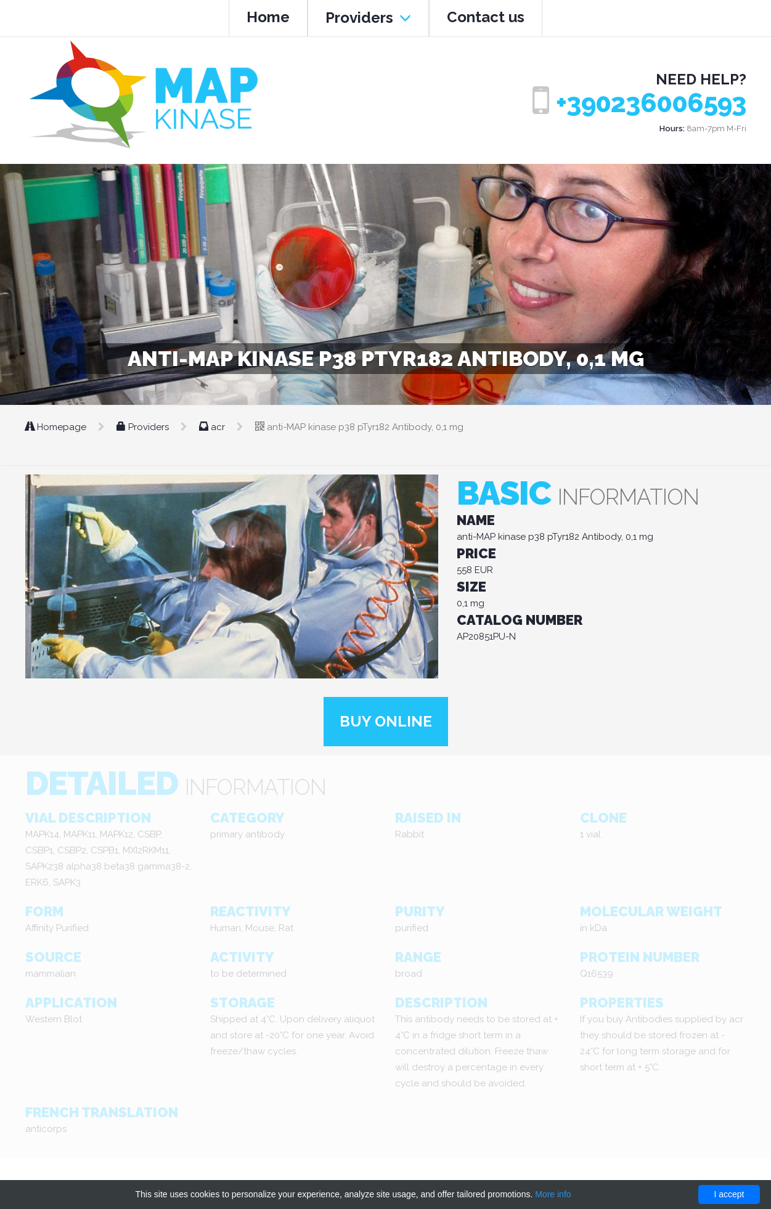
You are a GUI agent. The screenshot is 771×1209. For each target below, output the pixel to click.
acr (213, 427)
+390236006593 (651, 103)
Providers (368, 17)
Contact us (485, 17)
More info (553, 1194)
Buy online (386, 721)
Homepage (57, 427)
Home (268, 17)
